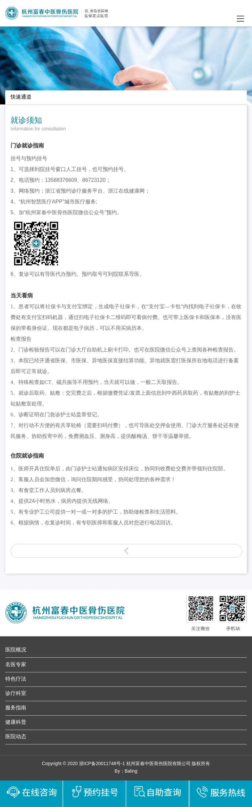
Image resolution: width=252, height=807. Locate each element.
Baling (131, 771)
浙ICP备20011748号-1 (102, 763)
